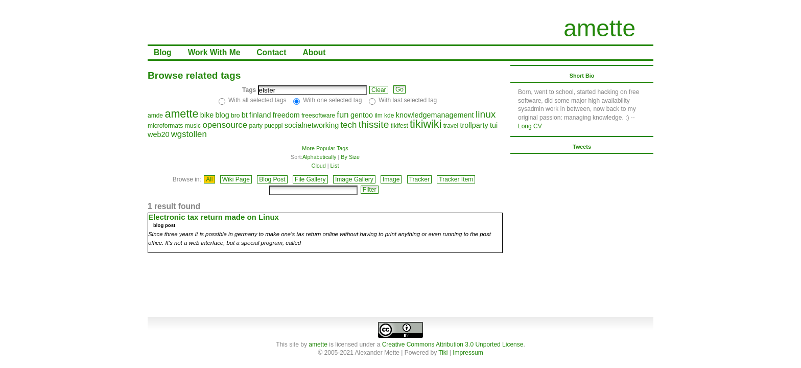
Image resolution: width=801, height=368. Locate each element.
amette (599, 28)
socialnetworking (312, 125)
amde (155, 115)
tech (349, 125)
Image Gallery (354, 179)
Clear (378, 90)
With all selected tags (257, 100)
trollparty (474, 125)
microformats (165, 125)
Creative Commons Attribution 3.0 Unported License (453, 344)
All (209, 179)
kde (389, 115)
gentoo (361, 115)
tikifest (399, 125)
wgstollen (189, 134)
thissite (374, 124)
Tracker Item (456, 179)
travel (450, 125)
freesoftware (318, 115)
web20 (158, 134)
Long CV (530, 126)
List (335, 166)
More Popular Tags (325, 148)
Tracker (419, 179)
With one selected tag (332, 100)
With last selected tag (408, 100)
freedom (286, 115)
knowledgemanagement (435, 115)
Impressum (468, 352)
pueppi (273, 125)
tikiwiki (425, 124)
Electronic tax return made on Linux (213, 217)
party (256, 125)
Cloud (319, 166)
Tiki (442, 352)
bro (235, 115)
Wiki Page (236, 179)
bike (207, 115)
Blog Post (272, 179)
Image (391, 179)
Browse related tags (194, 75)
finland (260, 115)
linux (486, 114)
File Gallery (310, 179)
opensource (224, 125)
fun (342, 115)
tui (494, 125)
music (193, 125)
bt (245, 115)
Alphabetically (319, 157)
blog (222, 115)
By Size (350, 157)
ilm (378, 115)
